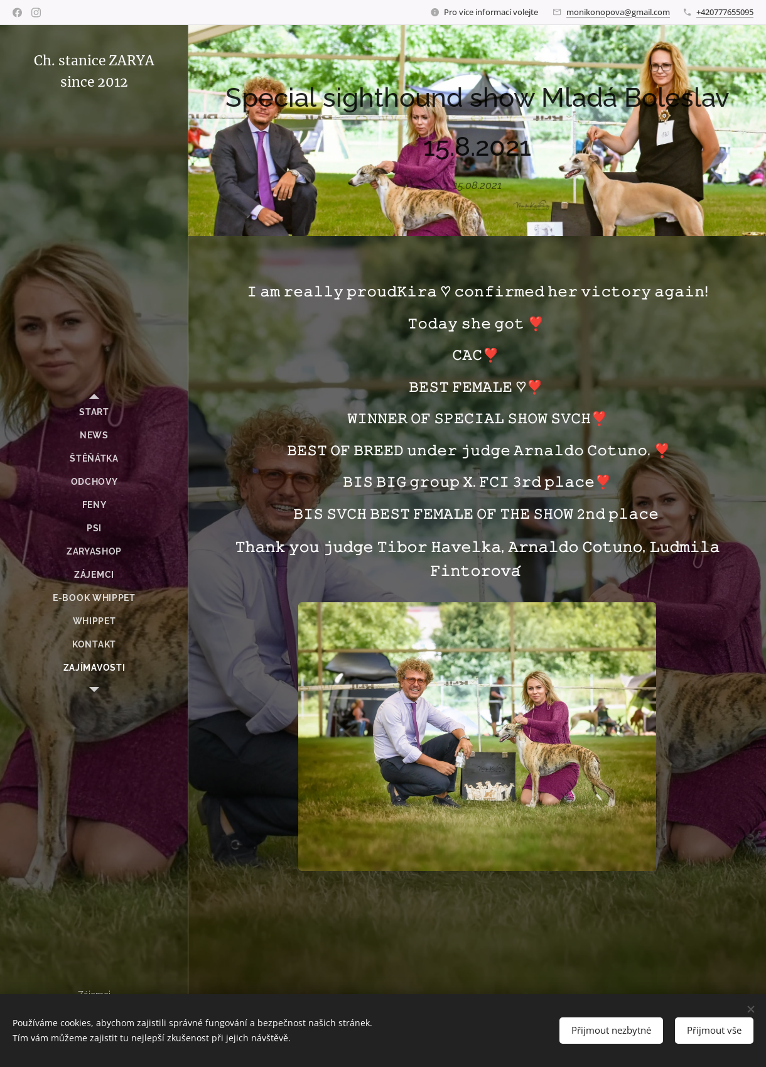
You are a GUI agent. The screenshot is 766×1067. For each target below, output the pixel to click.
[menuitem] (94, 412)
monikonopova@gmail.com (618, 12)
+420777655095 (724, 12)
